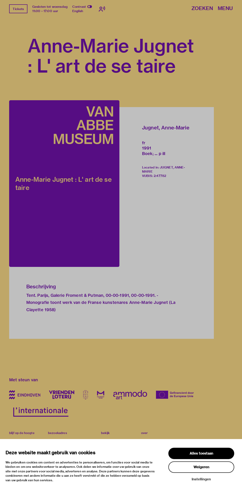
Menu (225, 8)
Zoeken (202, 8)
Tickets (18, 9)
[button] (64, 183)
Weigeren (201, 467)
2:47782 (160, 176)
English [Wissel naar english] (77, 11)
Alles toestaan (201, 453)
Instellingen (201, 479)
